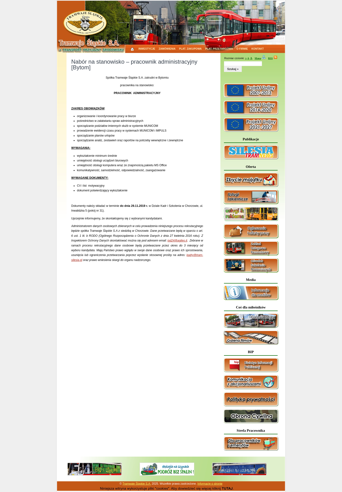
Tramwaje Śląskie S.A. (136, 483)
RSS (270, 58)
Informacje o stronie (209, 483)
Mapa (258, 58)
